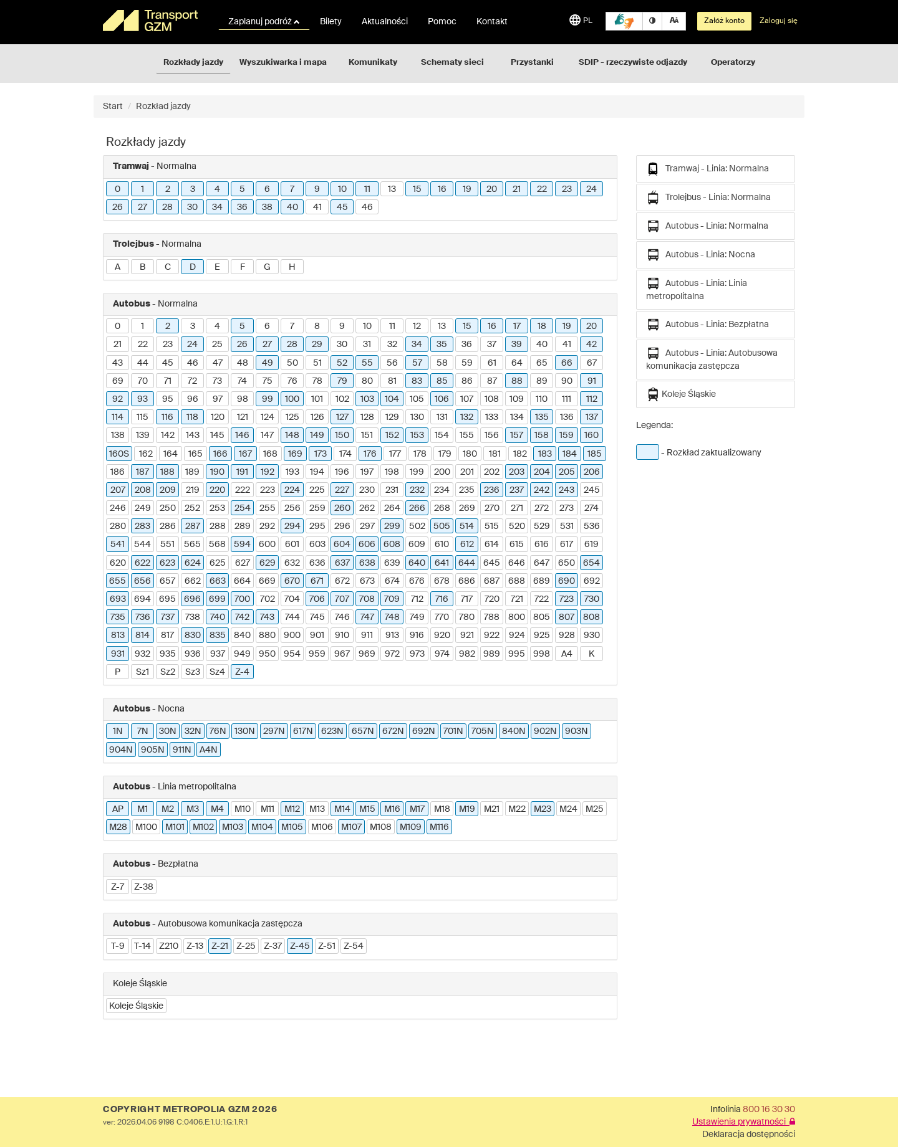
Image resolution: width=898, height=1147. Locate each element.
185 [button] (594, 454)
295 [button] (317, 526)
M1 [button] (142, 809)
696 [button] (192, 599)
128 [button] (367, 417)
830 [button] (193, 635)
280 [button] (118, 526)
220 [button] (217, 490)
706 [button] (317, 599)
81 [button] (392, 381)
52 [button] (342, 363)
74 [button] (242, 381)
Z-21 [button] (219, 946)
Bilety (331, 21)
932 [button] (142, 654)
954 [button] (292, 654)
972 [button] (392, 654)
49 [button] (267, 363)
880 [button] (267, 635)
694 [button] (142, 599)
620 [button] (118, 563)
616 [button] (541, 544)
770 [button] (442, 617)
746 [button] (342, 617)
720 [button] (492, 599)
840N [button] (514, 731)
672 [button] (342, 581)
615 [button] (516, 544)
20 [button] (491, 189)
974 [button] (442, 654)
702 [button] (267, 599)
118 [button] (192, 417)
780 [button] (467, 617)
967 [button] (342, 654)
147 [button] (267, 435)
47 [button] (218, 363)
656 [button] (142, 581)
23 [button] (567, 189)
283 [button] (142, 526)
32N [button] (193, 731)
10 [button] (342, 189)
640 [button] (416, 563)
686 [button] (466, 581)
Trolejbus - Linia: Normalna (708, 197)
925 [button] (542, 635)
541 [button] (117, 544)
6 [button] (267, 189)
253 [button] (217, 508)
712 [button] (417, 599)
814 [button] (142, 635)
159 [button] (566, 435)
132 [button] (466, 417)
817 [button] (167, 635)
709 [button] (392, 599)
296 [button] (342, 526)
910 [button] (342, 635)
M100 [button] (146, 827)
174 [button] (345, 454)
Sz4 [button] (217, 672)
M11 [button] (267, 809)
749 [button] (417, 617)
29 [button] (317, 344)
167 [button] (245, 454)
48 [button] (242, 363)
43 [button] (117, 363)
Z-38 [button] (143, 887)
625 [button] (218, 563)
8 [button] (317, 326)
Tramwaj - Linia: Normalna (707, 169)
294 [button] (292, 526)
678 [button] (442, 581)
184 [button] (569, 454)
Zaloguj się (779, 21)
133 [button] (491, 417)
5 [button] (242, 189)
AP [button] (117, 809)
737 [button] (168, 617)
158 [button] (541, 435)
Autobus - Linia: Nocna (700, 255)
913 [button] (392, 635)
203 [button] (516, 472)
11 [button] (367, 189)
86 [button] (467, 381)
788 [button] (492, 617)
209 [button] (168, 490)
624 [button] (193, 563)
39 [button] (516, 344)
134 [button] (517, 417)
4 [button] (217, 189)
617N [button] (303, 731)
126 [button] (317, 417)
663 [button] (218, 581)
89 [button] (542, 381)
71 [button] (167, 381)
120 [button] (217, 417)
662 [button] (193, 581)
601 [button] (292, 544)
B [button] (142, 267)
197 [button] (367, 472)
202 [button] (492, 472)
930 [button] (592, 635)
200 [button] (442, 472)
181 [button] (495, 454)
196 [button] (342, 472)
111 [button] (566, 399)
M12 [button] (292, 809)
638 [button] (367, 563)
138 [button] (118, 435)
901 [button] (317, 635)
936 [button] (193, 654)
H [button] (292, 267)
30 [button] (192, 207)
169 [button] (295, 454)
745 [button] (317, 617)
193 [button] (292, 472)
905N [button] (153, 750)
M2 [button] (168, 809)
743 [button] (267, 617)
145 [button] (217, 435)
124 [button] (267, 417)
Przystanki (532, 63)
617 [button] (566, 544)
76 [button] (292, 381)
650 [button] (566, 563)
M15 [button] (367, 809)
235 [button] (467, 490)
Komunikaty (373, 63)
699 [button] (217, 599)
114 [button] (117, 417)
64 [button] (517, 363)
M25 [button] (595, 809)
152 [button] (392, 435)
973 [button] (417, 654)
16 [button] (442, 189)
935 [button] (168, 654)
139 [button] (143, 435)
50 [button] (292, 363)
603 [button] (317, 544)
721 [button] (517, 599)
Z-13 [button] (194, 946)
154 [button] (442, 435)
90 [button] (566, 381)
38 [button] (267, 207)
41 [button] (317, 207)
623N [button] (332, 731)
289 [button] (242, 526)
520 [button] (517, 526)
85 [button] (442, 381)
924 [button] (517, 635)
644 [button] (466, 563)
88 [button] (517, 381)
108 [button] (492, 399)
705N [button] (482, 731)
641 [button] (442, 563)
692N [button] (423, 731)
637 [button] (342, 563)
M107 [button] (351, 827)
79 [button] (342, 381)
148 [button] (292, 435)
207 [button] (117, 490)
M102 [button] (203, 827)
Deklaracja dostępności (748, 1134)
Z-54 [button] (354, 946)
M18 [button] (442, 809)
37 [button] (491, 344)
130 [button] (417, 417)
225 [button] (317, 490)
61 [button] (492, 363)
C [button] (168, 267)
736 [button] (142, 617)
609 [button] (416, 544)
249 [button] (143, 508)
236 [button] (492, 490)
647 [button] (541, 563)
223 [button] (267, 490)
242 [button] (541, 490)
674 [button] (392, 581)
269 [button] (467, 508)
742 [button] (242, 617)
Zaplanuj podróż (264, 21)
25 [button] (217, 344)
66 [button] (566, 363)
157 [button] (516, 435)
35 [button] (442, 344)
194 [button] (317, 472)
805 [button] (541, 617)
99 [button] (267, 399)
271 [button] (517, 508)
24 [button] (591, 189)
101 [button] (317, 399)
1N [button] (118, 731)
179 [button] (444, 454)
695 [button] (167, 599)
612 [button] (467, 544)
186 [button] (117, 472)
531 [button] (567, 526)
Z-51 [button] (327, 946)
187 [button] (142, 472)
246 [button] (118, 508)
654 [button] (591, 563)
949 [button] (242, 654)
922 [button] (492, 635)
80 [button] (367, 381)
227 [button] (342, 490)
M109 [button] (411, 827)
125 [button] (292, 417)
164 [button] (170, 454)
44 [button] (142, 363)
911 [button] (367, 635)
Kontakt (492, 21)
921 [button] (467, 635)
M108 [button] (381, 827)
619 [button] (591, 544)
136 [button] (567, 417)
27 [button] (142, 207)
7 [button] (292, 189)
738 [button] (192, 617)
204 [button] (542, 472)
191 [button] (242, 472)
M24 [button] (568, 809)
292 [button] (267, 526)
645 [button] (491, 563)
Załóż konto (724, 21)
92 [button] (117, 399)
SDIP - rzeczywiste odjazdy (633, 63)
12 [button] (417, 326)
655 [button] (117, 581)
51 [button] (317, 363)
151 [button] (367, 435)
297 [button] (367, 526)
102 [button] (342, 399)
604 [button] (342, 544)
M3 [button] (192, 809)
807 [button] (566, 617)
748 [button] (392, 617)
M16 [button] (392, 809)
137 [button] (592, 417)
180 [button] (470, 454)
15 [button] (417, 189)
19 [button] (467, 189)
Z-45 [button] (300, 946)
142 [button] (168, 435)
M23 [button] (542, 809)
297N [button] (274, 731)
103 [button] (367, 399)
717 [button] (467, 599)
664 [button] (242, 581)
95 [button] (167, 399)
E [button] (217, 267)
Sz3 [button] (192, 672)
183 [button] (545, 454)
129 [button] (392, 417)
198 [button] (392, 472)
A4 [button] (566, 654)
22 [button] (542, 189)
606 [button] (367, 544)
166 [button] (220, 454)
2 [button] (167, 189)
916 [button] (417, 635)
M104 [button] (262, 827)
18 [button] (542, 326)
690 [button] (566, 581)
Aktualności (385, 21)
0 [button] (117, 189)
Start (113, 106)
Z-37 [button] (273, 946)
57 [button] (417, 363)
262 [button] (367, 508)
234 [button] (442, 490)
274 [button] (591, 508)
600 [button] (267, 544)
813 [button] (118, 635)
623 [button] (167, 563)
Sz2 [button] (167, 672)
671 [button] (317, 581)
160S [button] (119, 454)
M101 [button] (175, 827)
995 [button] (516, 654)
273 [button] (566, 508)
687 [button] (492, 581)
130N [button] (244, 731)
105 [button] (417, 399)
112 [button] (591, 399)
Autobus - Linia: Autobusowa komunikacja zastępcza (712, 358)
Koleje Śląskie (681, 394)
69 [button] (117, 381)
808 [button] (591, 617)
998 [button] (541, 654)
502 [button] (417, 526)
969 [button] (367, 654)
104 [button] (392, 399)
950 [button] (267, 654)
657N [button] (363, 731)
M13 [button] (317, 809)
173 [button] (320, 454)
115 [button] (142, 417)
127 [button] (342, 417)
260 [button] (342, 508)
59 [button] (467, 363)
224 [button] (292, 490)
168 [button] (270, 454)
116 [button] (167, 417)
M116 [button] (439, 827)
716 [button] (441, 599)
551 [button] (167, 544)
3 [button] (192, 189)
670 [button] (292, 581)
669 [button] (267, 581)
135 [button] (542, 417)
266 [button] (417, 508)
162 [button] (146, 454)
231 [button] (391, 490)
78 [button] (317, 381)
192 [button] (267, 472)
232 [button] (417, 490)
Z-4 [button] (242, 672)
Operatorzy (733, 63)
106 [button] (442, 399)
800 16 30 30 (769, 1109)
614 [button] (492, 544)
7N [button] (142, 731)
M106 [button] (322, 827)
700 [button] (242, 599)
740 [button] (217, 617)
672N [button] (393, 731)
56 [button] (392, 363)
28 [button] (167, 207)
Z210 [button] (168, 946)
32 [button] (392, 344)
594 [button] (242, 544)
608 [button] (392, 544)
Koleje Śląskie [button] (136, 1006)
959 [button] (317, 654)
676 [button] (417, 581)
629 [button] (267, 563)
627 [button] (242, 563)
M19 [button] (467, 809)
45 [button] (342, 207)
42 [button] (591, 344)
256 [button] (292, 508)
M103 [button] (232, 827)
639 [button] (392, 563)
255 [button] (267, 508)
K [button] (591, 654)
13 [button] (392, 189)
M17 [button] (417, 809)
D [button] (193, 267)
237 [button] (516, 490)
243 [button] (566, 490)
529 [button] (542, 526)
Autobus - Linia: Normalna (707, 226)
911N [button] (182, 750)
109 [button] (516, 399)
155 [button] (467, 435)
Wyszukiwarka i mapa (283, 63)
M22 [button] (517, 809)
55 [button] (367, 363)
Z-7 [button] (117, 887)
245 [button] (592, 490)
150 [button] (342, 435)
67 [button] (592, 363)
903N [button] (576, 731)
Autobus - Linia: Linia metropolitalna (696, 289)
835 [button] (218, 635)
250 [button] (168, 508)
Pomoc (442, 21)
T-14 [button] (142, 946)
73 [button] (217, 381)
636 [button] (317, 563)
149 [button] (317, 435)
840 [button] (242, 635)
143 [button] (193, 435)
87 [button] (492, 381)
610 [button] (442, 544)
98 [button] (242, 399)
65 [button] (542, 363)
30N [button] (167, 731)
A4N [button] (209, 750)
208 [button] (143, 490)
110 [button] (542, 399)
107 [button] (466, 399)
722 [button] (541, 599)
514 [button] (467, 526)
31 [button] (367, 344)
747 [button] (367, 617)
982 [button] (467, 654)
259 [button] (317, 508)
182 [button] (520, 454)
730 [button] (591, 599)
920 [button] (442, 635)
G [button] (267, 267)
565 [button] (192, 544)
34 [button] (217, 207)
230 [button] (367, 490)
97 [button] (218, 399)
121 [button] (242, 417)
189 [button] (192, 472)
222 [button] (242, 490)
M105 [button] (292, 827)
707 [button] (342, 599)
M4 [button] (217, 809)
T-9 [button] (118, 946)
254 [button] (242, 508)
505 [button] (441, 526)
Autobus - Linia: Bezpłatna (707, 324)
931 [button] (118, 654)
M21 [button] (492, 809)
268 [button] (442, 508)
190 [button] (217, 472)
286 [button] (168, 526)
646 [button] (516, 563)
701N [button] (453, 731)
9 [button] (317, 189)
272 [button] (541, 508)
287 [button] (192, 526)
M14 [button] (342, 809)
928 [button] (567, 635)
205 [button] (567, 472)
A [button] (117, 267)
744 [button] (292, 617)
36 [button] (242, 207)
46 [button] (367, 207)
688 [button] (516, 581)
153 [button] (417, 435)
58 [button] (442, 363)
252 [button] (192, 508)
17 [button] (517, 326)
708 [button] (367, 599)
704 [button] (292, 599)
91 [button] (591, 381)
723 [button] (566, 599)
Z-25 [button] (246, 946)
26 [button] (117, 207)
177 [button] (395, 454)
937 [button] (217, 654)
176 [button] (370, 454)
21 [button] (517, 189)
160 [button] (591, 435)
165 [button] (195, 454)
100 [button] (292, 399)
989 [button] (491, 654)
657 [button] (167, 581)
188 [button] (167, 472)
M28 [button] (118, 827)
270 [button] (492, 508)
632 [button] (292, 563)
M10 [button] (242, 809)
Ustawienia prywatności (743, 1122)
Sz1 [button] (142, 672)
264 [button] (392, 508)
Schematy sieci (452, 63)
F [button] (242, 267)
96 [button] (192, 399)
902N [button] (545, 731)
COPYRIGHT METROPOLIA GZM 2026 (190, 1109)
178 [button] (420, 454)
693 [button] (118, 599)
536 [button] (592, 526)
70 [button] (143, 381)
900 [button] (292, 635)
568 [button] (217, 544)
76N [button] (218, 731)
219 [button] (193, 490)
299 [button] (392, 526)
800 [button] (516, 617)
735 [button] (117, 617)
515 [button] (492, 526)
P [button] (117, 672)
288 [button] (218, 526)
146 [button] (242, 435)
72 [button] (192, 381)
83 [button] (417, 381)
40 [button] (292, 207)
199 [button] (417, 472)
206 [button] (592, 472)
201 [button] (467, 472)
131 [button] (442, 417)
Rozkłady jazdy (193, 63)
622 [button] (142, 563)
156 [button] (492, 435)
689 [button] (541, 581)
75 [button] (268, 381)
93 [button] (142, 399)
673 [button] (367, 581)
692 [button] (592, 581)
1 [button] (142, 189)
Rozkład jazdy (163, 106)
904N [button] (121, 750)
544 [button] (142, 544)
